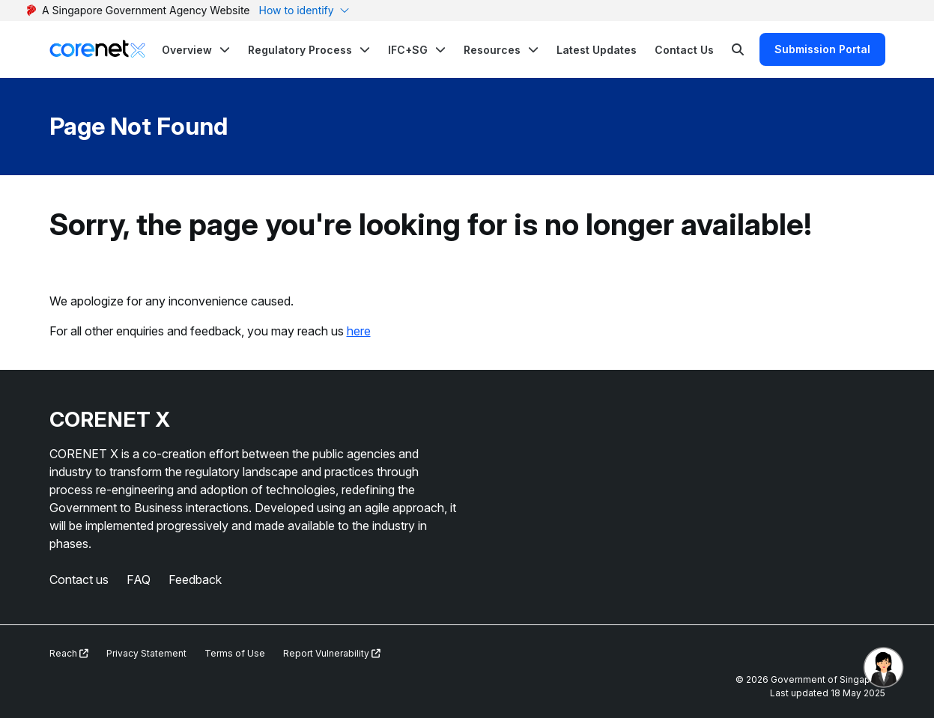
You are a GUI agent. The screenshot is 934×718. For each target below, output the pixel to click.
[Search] (737, 49)
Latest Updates (597, 49)
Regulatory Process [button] (300, 49)
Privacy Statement (146, 653)
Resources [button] (492, 49)
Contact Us (684, 49)
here (359, 330)
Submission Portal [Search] (822, 49)
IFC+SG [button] (408, 49)
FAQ (139, 579)
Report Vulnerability (331, 653)
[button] (195, 49)
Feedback (195, 579)
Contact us (79, 579)
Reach (68, 653)
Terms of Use (234, 653)
